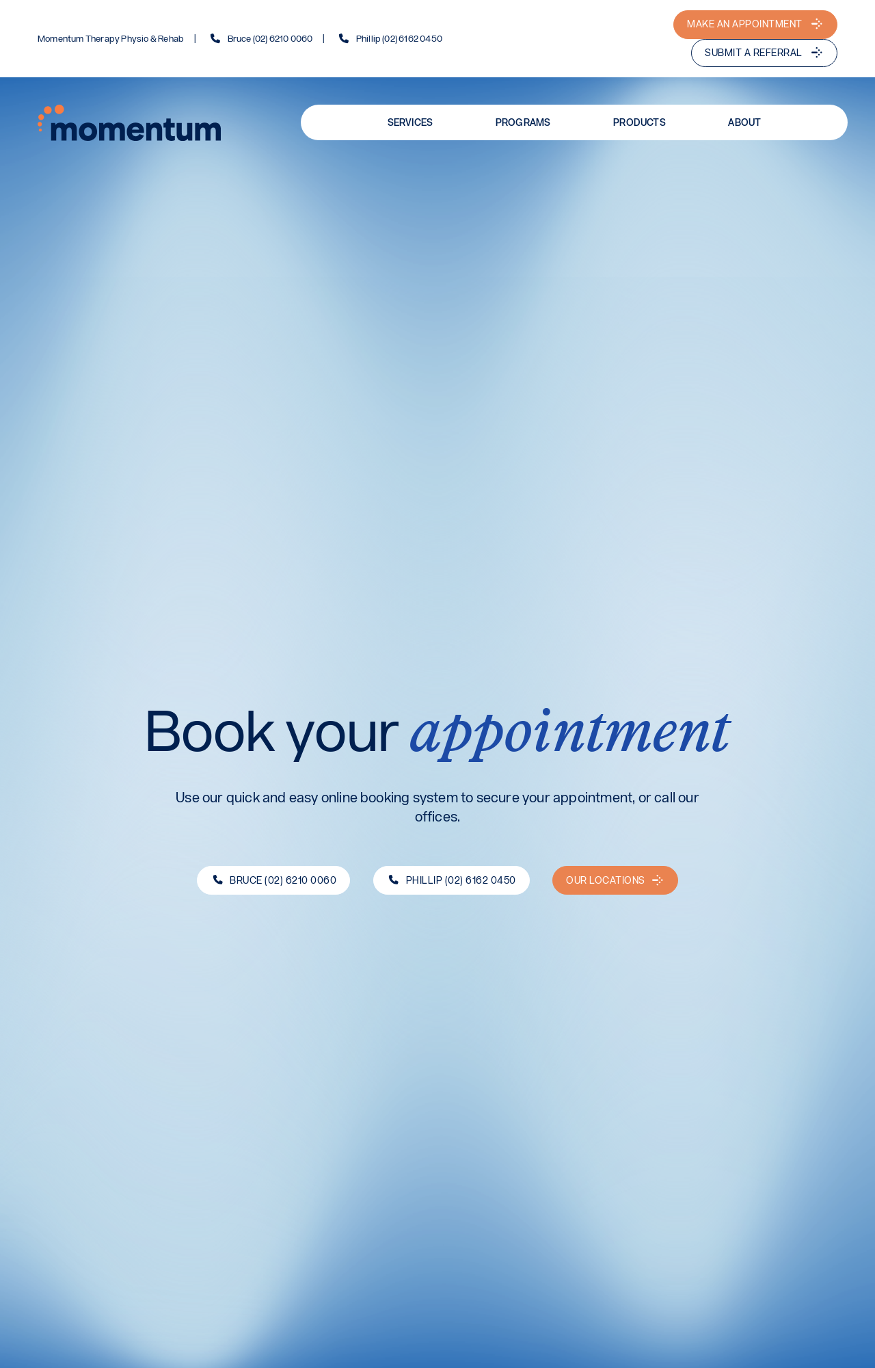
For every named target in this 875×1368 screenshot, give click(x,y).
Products (639, 122)
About (744, 122)
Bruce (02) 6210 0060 (270, 39)
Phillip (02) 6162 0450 (399, 39)
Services (410, 122)
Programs (523, 122)
